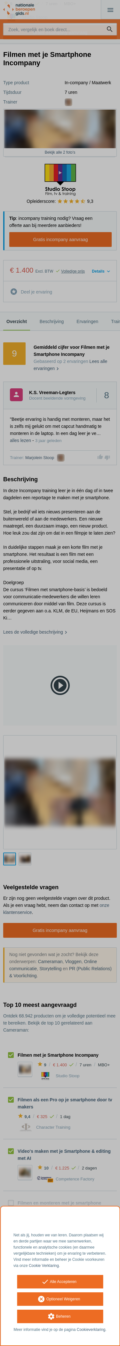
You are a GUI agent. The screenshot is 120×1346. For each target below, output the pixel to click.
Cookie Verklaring (44, 1265)
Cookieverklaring (91, 1329)
